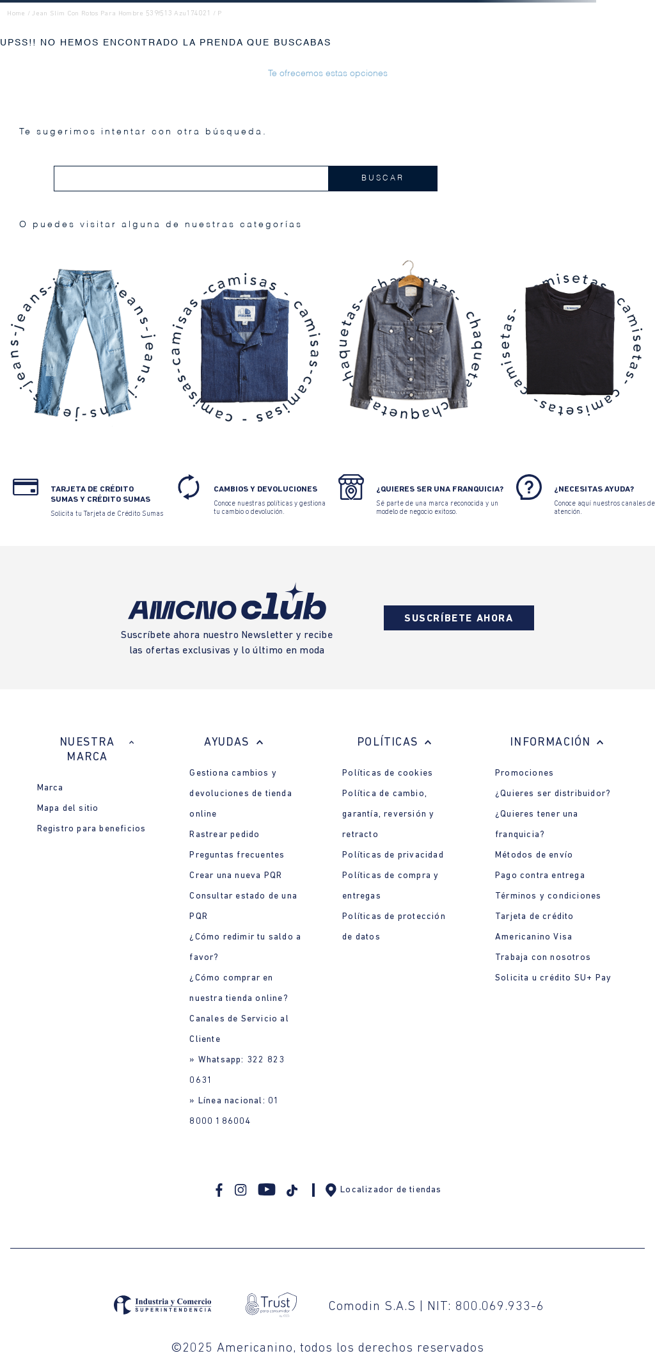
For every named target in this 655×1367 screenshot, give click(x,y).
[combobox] (246, 178)
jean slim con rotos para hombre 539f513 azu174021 (121, 13)
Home (16, 13)
